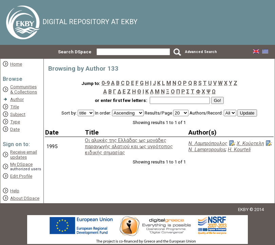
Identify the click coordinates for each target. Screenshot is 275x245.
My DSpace (21, 164)
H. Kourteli (239, 149)
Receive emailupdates (23, 155)
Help (14, 190)
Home (16, 64)
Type (15, 121)
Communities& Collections (23, 89)
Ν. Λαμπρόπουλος (207, 143)
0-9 (106, 83)
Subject (17, 114)
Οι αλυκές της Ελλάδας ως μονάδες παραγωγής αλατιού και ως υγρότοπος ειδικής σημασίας (129, 146)
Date (15, 129)
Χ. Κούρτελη (250, 143)
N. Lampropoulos (206, 149)
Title (14, 106)
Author (17, 99)
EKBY (243, 209)
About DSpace (24, 198)
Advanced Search (201, 52)
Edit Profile (21, 176)
